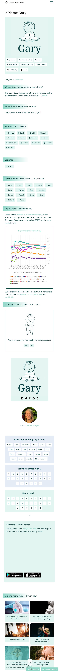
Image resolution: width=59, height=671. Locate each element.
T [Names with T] (49, 503)
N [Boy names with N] (22, 479)
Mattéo (29, 459)
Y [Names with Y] (35, 508)
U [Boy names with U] (17, 483)
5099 (24, 70)
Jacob (13, 459)
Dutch (21, 133)
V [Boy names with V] (22, 483)
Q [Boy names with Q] (35, 479)
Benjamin (21, 454)
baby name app (29, 528)
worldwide (9, 297)
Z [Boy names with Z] (40, 483)
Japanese (33, 138)
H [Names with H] (40, 498)
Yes (26, 345)
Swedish (48, 143)
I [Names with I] (44, 498)
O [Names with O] (26, 503)
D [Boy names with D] (22, 474)
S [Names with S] (44, 503)
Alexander (25, 445)
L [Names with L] (13, 503)
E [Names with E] (26, 498)
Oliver (42, 445)
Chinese (10, 133)
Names (37, 60)
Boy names (11, 60)
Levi (24, 449)
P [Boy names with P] (31, 479)
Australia (38, 294)
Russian (24, 143)
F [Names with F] (31, 498)
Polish (44, 138)
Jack (47, 449)
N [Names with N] (22, 503)
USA (24, 294)
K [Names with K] (8, 503)
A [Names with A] (8, 498)
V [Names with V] (22, 508)
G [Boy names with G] (35, 474)
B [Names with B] (13, 498)
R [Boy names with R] (40, 479)
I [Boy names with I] (44, 474)
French (42, 133)
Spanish (36, 143)
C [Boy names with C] (17, 474)
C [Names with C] (17, 498)
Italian (21, 138)
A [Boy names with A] (8, 474)
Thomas (32, 449)
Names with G (12, 64)
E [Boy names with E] (26, 474)
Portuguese (11, 143)
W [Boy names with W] (26, 483)
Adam (22, 200)
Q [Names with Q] (35, 503)
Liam (16, 445)
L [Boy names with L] (13, 479)
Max (49, 185)
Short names (41, 64)
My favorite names (48, 669)
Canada (30, 294)
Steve (32, 195)
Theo (11, 449)
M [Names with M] (17, 503)
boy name (19, 79)
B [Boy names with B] (13, 474)
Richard (11, 200)
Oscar (12, 454)
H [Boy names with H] (40, 474)
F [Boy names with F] (31, 474)
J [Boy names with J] (49, 474)
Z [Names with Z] (40, 508)
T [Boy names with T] (49, 479)
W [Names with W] (26, 508)
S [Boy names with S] (44, 479)
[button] (13, 377)
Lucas (9, 445)
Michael (21, 190)
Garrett (44, 95)
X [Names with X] (31, 508)
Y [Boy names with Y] (35, 483)
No (32, 345)
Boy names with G (25, 60)
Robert (21, 195)
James (10, 195)
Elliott (40, 449)
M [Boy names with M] (17, 479)
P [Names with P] (31, 503)
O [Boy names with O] (26, 479)
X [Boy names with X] (31, 483)
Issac (29, 454)
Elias (17, 449)
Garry (10, 166)
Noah (34, 445)
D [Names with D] (22, 498)
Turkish (9, 148)
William (37, 454)
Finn (49, 445)
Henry (46, 454)
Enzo (20, 185)
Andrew (42, 190)
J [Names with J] (49, 498)
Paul (31, 190)
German (10, 138)
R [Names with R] (40, 503)
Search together (33, 669)
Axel (29, 185)
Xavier (40, 185)
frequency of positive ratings (29, 214)
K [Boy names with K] (8, 479)
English (31, 133)
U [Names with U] (17, 508)
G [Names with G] (35, 498)
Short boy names (27, 64)
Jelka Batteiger (33, 425)
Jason (10, 190)
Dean (42, 195)
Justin (10, 185)
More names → (40, 459)
